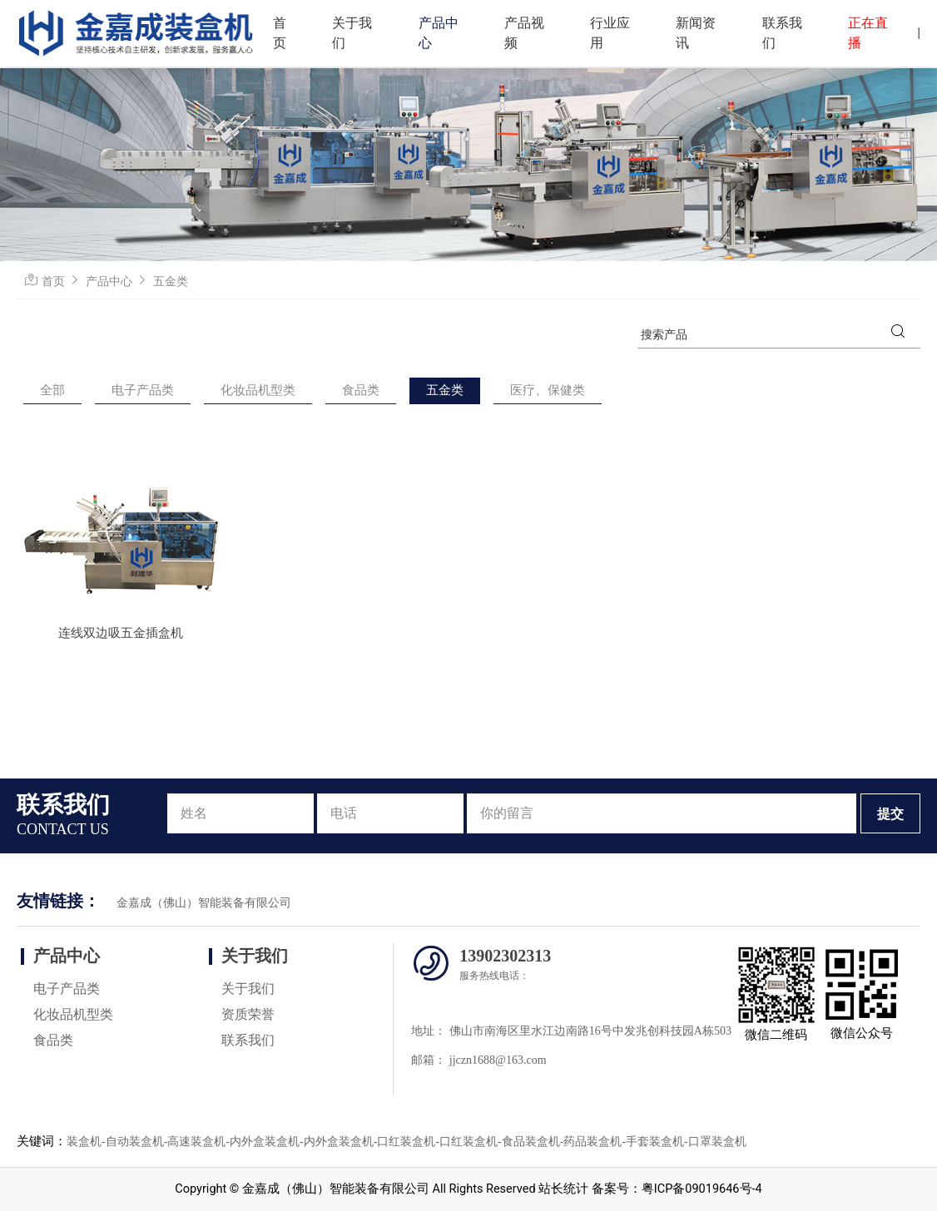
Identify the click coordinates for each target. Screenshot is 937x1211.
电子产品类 (143, 390)
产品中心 (439, 33)
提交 (890, 814)
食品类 (360, 390)
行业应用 (610, 33)
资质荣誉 (248, 1014)
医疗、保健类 (547, 390)
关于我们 (352, 33)
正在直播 (868, 33)
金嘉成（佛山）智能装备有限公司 (204, 903)
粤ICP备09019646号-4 (702, 1189)
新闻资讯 (696, 33)
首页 (279, 33)
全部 (52, 390)
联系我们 (782, 33)
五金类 (170, 281)
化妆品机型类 (258, 390)
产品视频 (524, 33)
